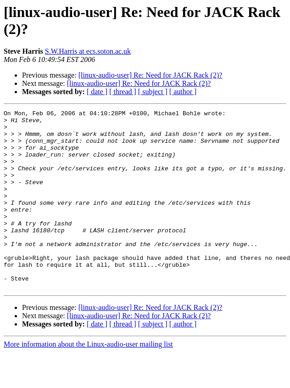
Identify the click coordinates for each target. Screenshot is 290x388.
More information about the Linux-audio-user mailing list (88, 380)
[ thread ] (122, 92)
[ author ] (183, 92)
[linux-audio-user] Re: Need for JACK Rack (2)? (150, 75)
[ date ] (97, 92)
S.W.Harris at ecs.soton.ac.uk (88, 51)
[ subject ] (152, 92)
